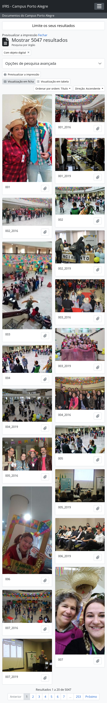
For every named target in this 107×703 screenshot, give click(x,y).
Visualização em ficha (19, 81)
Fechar (42, 35)
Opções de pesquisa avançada (30, 63)
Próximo (91, 697)
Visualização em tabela (53, 81)
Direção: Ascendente (88, 88)
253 (78, 697)
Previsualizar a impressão (21, 74)
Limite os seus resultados (53, 25)
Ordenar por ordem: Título (51, 88)
